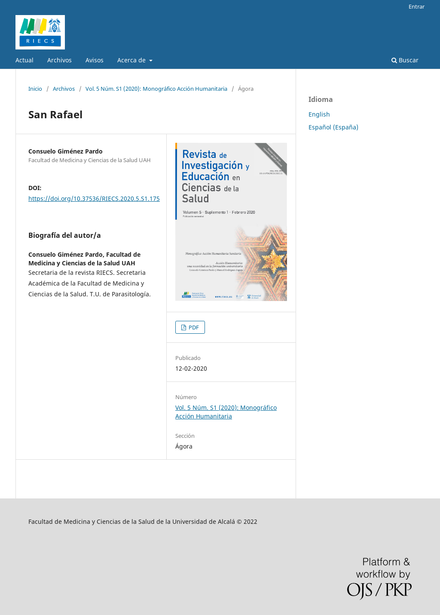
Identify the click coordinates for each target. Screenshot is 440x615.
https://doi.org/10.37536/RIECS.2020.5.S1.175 (94, 198)
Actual (24, 60)
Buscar (405, 60)
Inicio (35, 88)
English (319, 114)
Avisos (95, 60)
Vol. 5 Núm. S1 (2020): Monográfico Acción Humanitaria (156, 88)
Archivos (59, 60)
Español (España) (333, 127)
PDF (193, 327)
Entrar (417, 6)
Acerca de (132, 60)
